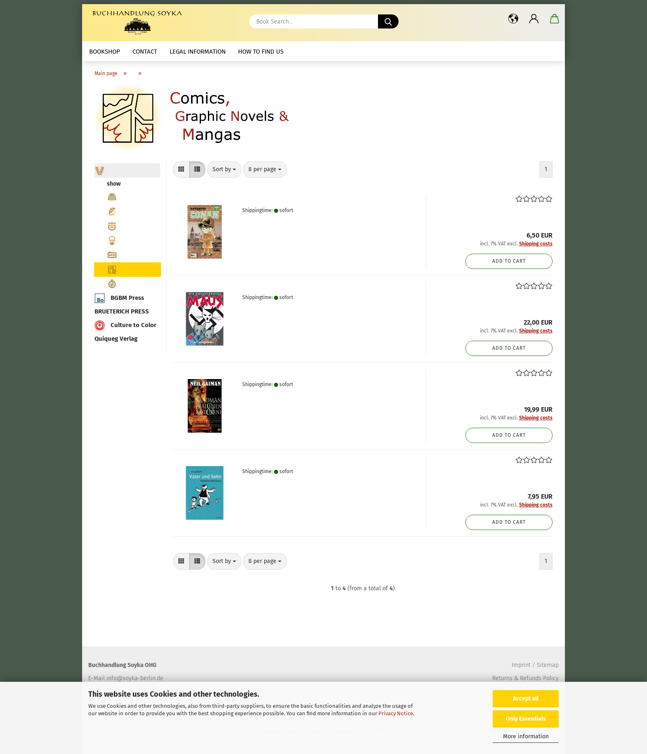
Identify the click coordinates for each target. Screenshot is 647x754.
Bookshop (104, 51)
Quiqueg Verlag (115, 338)
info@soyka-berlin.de (134, 678)
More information (526, 736)
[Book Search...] (388, 21)
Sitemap (548, 665)
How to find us (260, 51)
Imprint (521, 665)
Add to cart (509, 261)
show (113, 183)
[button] (513, 18)
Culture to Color (125, 325)
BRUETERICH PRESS (121, 311)
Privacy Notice (395, 713)
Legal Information (198, 51)
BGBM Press (119, 298)
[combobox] (224, 169)
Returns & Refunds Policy (525, 678)
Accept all (525, 698)
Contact (144, 51)
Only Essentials (526, 718)
